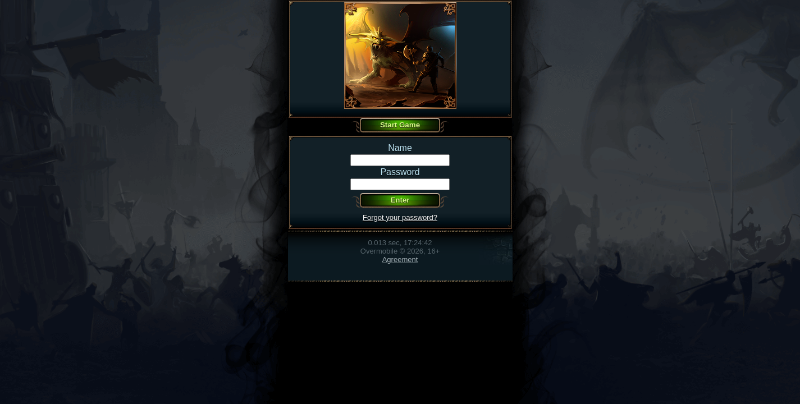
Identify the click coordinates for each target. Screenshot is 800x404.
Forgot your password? (400, 217)
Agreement (400, 259)
